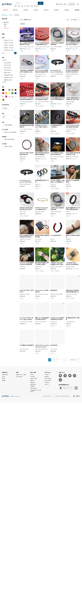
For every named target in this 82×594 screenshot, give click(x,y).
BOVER (68, 211)
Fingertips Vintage (39, 211)
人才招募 (47, 382)
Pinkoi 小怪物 (48, 380)
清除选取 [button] (4, 60)
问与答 (32, 374)
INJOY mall (23, 211)
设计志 (3, 376)
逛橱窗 (3, 380)
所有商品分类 (5, 374)
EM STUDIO (23, 74)
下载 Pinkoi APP (66, 388)
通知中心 (32, 380)
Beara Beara (23, 156)
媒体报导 (47, 376)
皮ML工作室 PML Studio (29, 129)
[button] (15, 53)
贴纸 (32, 6)
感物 (51, 101)
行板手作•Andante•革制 (56, 294)
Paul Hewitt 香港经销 (59, 74)
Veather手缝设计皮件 (59, 46)
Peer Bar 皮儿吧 (24, 349)
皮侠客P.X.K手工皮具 (25, 239)
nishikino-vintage (70, 266)
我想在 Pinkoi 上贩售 (61, 4)
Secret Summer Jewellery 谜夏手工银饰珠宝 (61, 156)
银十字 (28, 6)
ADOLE (52, 239)
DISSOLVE (22, 266)
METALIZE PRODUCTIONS (42, 349)
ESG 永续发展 (48, 378)
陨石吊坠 (36, 6)
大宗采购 (32, 376)
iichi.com (47, 384)
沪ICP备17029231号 (46, 396)
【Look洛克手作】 (70, 321)
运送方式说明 (33, 378)
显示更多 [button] (4, 82)
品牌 (15, 6)
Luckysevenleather (40, 156)
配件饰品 (4, 15)
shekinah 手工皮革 (24, 294)
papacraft (68, 184)
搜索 (41, 3)
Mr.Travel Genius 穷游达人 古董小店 (29, 321)
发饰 (22, 6)
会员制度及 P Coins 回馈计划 (35, 391)
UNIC (51, 129)
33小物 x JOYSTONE (71, 294)
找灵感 (3, 378)
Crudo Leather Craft (28, 46)
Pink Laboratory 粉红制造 (26, 101)
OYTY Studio (53, 349)
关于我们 (47, 374)
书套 (19, 6)
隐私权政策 (33, 384)
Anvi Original (38, 239)
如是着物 (68, 239)
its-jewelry (53, 184)
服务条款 (32, 382)
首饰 (10, 15)
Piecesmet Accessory (40, 321)
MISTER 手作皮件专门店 (72, 74)
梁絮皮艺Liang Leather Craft (57, 266)
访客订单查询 (33, 388)
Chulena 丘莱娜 (70, 101)
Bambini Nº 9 (38, 266)
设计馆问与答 (19, 376)
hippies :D (37, 184)
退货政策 (32, 386)
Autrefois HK (53, 321)
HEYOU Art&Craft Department (43, 294)
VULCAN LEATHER (44, 101)
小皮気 (37, 129)
